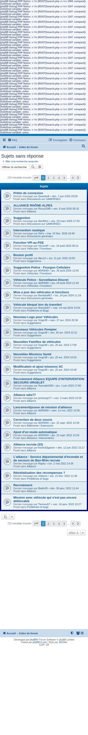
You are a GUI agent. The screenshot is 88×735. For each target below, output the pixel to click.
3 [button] (53, 178)
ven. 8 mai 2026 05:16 (66, 208)
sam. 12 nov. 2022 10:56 (66, 410)
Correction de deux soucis (32, 419)
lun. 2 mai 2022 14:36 (61, 463)
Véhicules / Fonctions (39, 248)
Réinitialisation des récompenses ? (39, 472)
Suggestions (34, 261)
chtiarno (42, 475)
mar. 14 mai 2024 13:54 (66, 307)
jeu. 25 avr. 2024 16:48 (63, 369)
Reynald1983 (46, 385)
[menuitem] (12, 140)
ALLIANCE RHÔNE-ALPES (32, 205)
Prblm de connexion (28, 193)
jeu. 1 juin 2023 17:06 (68, 385)
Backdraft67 (45, 295)
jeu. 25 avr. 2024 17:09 (63, 345)
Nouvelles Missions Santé (32, 354)
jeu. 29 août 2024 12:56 (65, 270)
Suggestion (21, 218)
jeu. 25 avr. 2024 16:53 (63, 357)
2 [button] (48, 178)
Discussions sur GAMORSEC (44, 199)
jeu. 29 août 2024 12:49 (65, 283)
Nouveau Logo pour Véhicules (35, 317)
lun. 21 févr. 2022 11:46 (63, 475)
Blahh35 (43, 488)
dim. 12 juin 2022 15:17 (71, 447)
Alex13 (42, 258)
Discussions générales (40, 236)
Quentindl (43, 196)
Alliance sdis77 (24, 395)
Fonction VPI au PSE (28, 242)
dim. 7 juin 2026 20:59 (64, 196)
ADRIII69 (43, 270)
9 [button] (73, 178)
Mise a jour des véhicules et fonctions (41, 292)
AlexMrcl (43, 221)
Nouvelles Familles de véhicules (37, 342)
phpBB (33, 639)
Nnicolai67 (44, 307)
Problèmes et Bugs (38, 310)
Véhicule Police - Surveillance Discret (41, 280)
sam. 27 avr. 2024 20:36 (64, 320)
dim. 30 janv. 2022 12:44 (64, 488)
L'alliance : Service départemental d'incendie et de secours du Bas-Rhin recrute (48, 458)
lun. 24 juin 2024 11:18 (68, 295)
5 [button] (64, 178)
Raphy (42, 463)
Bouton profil (23, 255)
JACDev (63, 642)
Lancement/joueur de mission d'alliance (42, 407)
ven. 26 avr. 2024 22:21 (63, 332)
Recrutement (22, 485)
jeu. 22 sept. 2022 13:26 (65, 435)
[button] (36, 178)
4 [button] (59, 178)
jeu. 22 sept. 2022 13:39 (65, 422)
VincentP (43, 245)
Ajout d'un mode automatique (35, 432)
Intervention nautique (29, 230)
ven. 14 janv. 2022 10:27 (67, 504)
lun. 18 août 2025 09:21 (65, 245)
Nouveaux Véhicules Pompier (35, 329)
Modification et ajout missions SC (38, 366)
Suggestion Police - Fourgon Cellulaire (41, 267)
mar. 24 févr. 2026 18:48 (61, 233)
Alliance (31, 211)
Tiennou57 (44, 504)
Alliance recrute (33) (28, 444)
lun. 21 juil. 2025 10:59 (62, 258)
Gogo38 (42, 320)
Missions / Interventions (40, 438)
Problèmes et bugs (38, 478)
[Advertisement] (44, 583)
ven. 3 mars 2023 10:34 (68, 398)
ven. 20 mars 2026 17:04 (65, 221)
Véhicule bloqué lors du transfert (37, 304)
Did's (41, 233)
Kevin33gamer (46, 447)
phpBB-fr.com (40, 642)
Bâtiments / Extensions (40, 425)
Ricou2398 (44, 208)
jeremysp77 (45, 398)
